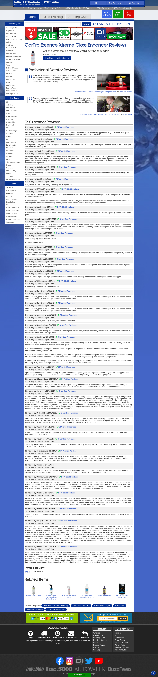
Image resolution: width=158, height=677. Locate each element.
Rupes (8, 165)
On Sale (9, 196)
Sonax (8, 174)
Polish (8, 42)
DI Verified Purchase (64, 127)
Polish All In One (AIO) (81, 606)
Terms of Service (121, 643)
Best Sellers (10, 202)
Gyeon (8, 136)
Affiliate (96, 647)
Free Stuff (9, 193)
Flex (7, 128)
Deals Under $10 (12, 208)
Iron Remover (11, 33)
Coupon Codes (11, 213)
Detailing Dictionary (100, 640)
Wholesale (10, 222)
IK (7, 139)
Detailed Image (36, 2)
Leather (9, 76)
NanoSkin (9, 153)
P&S (8, 159)
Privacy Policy (120, 645)
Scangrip (9, 168)
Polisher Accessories (13, 56)
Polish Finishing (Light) (102, 606)
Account (115, 3)
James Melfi (127, 114)
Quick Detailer (11, 36)
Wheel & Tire (11, 71)
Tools (8, 65)
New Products (11, 199)
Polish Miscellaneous (35, 609)
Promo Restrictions (122, 647)
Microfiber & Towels (13, 59)
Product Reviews (99, 645)
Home (98, 3)
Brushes (9, 74)
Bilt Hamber (10, 108)
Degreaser (10, 31)
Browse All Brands (13, 179)
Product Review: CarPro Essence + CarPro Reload (99, 114)
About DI (118, 633)
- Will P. (58, 644)
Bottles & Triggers (12, 68)
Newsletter (97, 643)
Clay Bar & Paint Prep (14, 39)
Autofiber (9, 105)
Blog (116, 635)
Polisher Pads (11, 53)
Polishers (9, 51)
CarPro (9, 113)
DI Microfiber (11, 122)
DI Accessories (11, 116)
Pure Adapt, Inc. (121, 650)
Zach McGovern (125, 92)
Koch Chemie (11, 142)
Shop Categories (14, 24)
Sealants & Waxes (13, 48)
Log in (27, 572)
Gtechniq (9, 133)
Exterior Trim (11, 88)
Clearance (10, 205)
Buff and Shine (11, 111)
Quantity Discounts (13, 219)
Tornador (9, 176)
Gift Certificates (12, 216)
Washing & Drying (12, 28)
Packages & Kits (12, 94)
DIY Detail (10, 125)
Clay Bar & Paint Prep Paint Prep (55, 606)
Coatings (9, 45)
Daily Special (11, 190)
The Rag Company (13, 162)
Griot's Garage (11, 131)
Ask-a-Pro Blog (99, 635)
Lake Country (11, 145)
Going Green (120, 640)
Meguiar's (9, 148)
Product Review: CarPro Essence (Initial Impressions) (95, 92)
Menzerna (10, 151)
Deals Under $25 (12, 211)
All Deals (9, 188)
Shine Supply (11, 171)
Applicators (10, 62)
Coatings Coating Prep (56, 609)
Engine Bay (10, 85)
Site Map (96, 650)
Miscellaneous (11, 91)
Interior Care (10, 79)
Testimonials (119, 638)
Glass (8, 82)
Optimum (9, 156)
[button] (153, 673)
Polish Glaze (120, 606)
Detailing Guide (99, 638)
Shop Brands (14, 98)
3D (7, 102)
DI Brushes (10, 119)
